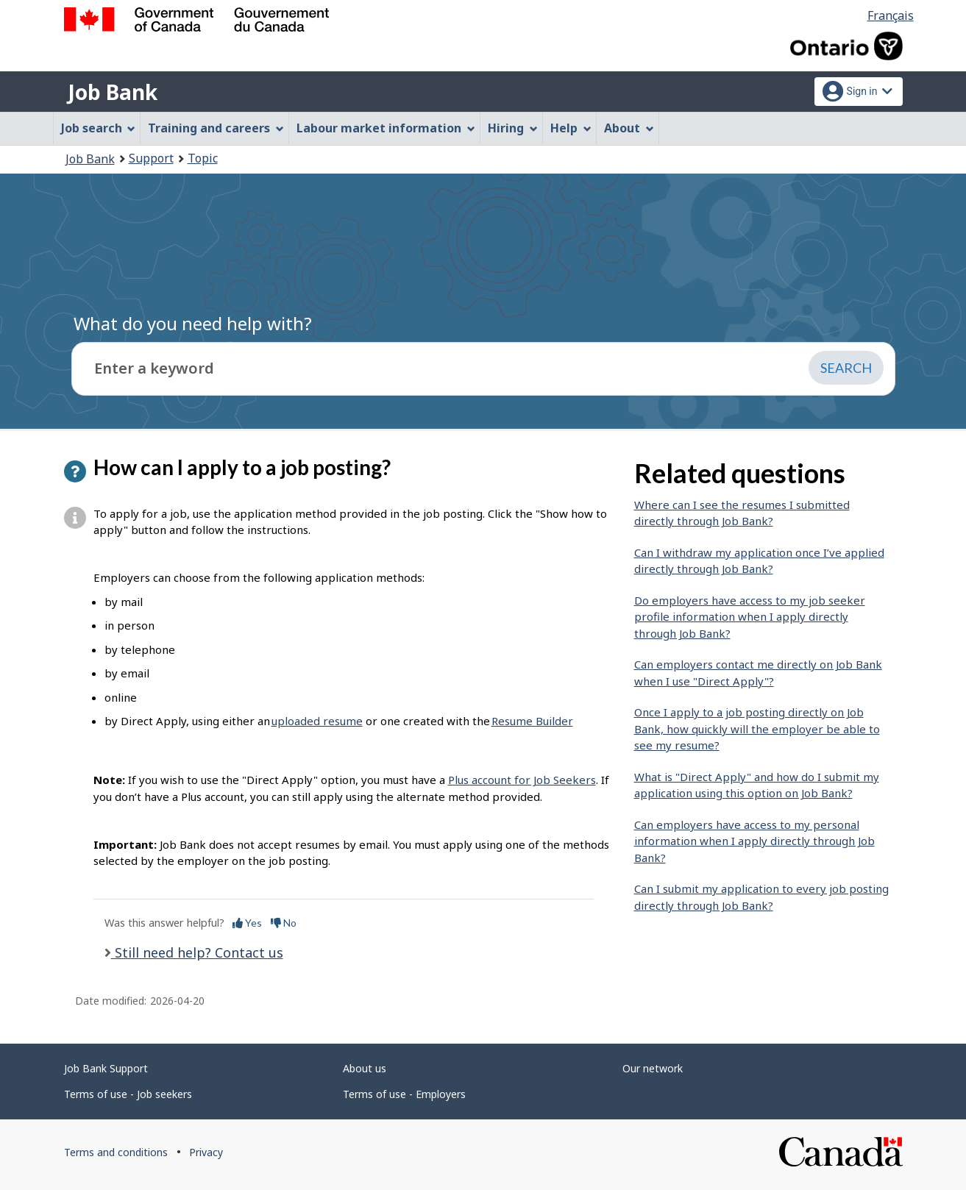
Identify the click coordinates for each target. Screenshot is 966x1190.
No (283, 922)
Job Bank (112, 92)
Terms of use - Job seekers (128, 1094)
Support (151, 158)
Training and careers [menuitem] (216, 128)
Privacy (206, 1152)
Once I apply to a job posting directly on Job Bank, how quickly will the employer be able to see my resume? (757, 728)
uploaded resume (317, 720)
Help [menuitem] (571, 128)
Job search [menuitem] (98, 128)
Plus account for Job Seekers (522, 779)
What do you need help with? (193, 323)
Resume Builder (532, 720)
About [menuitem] (629, 128)
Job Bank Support (106, 1068)
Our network (652, 1068)
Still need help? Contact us (197, 952)
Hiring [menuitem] (513, 128)
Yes (247, 922)
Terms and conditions (116, 1152)
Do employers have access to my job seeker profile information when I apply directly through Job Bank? (749, 617)
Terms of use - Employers (404, 1094)
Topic (203, 158)
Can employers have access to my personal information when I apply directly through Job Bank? (754, 841)
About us (364, 1068)
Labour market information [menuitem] (385, 128)
